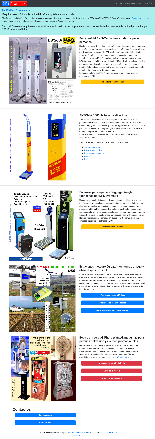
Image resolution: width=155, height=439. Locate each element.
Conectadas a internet (141, 18)
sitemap (77, 435)
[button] (112, 82)
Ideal (86, 159)
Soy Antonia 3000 (92, 147)
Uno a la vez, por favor (94, 150)
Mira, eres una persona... (95, 153)
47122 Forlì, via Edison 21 (77, 432)
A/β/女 (148, 3)
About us (119, 3)
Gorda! (87, 156)
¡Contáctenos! (123, 357)
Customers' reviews (134, 3)
